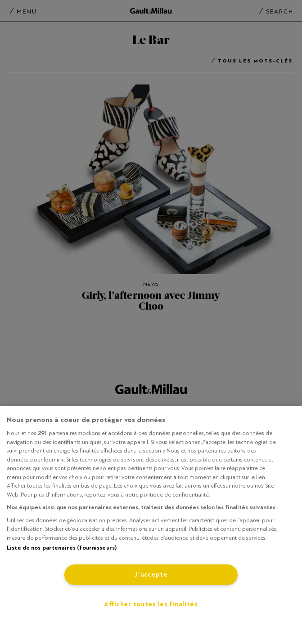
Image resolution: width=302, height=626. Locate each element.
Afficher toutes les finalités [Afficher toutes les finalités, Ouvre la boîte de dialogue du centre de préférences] (151, 604)
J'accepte (150, 574)
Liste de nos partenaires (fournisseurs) (62, 547)
